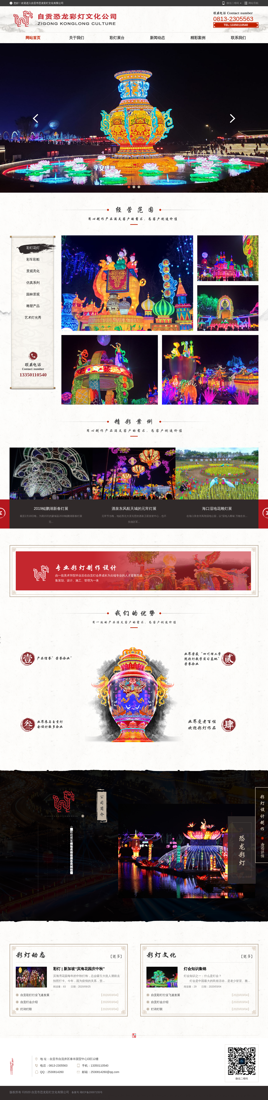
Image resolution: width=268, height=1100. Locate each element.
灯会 (243, 1095)
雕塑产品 (33, 306)
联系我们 (238, 38)
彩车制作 (68, 1098)
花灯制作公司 (143, 1095)
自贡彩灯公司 (190, 1095)
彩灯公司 (214, 1095)
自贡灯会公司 (174, 1095)
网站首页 (33, 38)
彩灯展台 (117, 38)
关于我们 (76, 38)
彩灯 (249, 1095)
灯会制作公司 (112, 1095)
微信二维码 (233, 3)
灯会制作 (57, 1098)
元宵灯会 (204, 1095)
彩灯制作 (78, 1098)
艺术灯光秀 (33, 317)
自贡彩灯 (25, 1098)
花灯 (255, 1095)
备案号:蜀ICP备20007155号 (87, 1092)
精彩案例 (197, 38)
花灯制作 (46, 1098)
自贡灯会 (36, 1098)
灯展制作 (100, 1098)
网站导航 (253, 3)
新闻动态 (157, 38)
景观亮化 (33, 271)
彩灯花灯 (33, 248)
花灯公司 (236, 1095)
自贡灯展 (89, 1098)
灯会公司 (225, 1095)
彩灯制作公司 (128, 1095)
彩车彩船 (33, 259)
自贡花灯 (14, 1098)
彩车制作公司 (159, 1095)
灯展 (107, 1098)
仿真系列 (33, 282)
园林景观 (33, 294)
